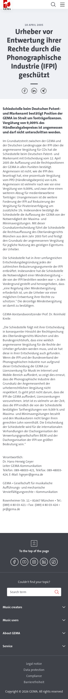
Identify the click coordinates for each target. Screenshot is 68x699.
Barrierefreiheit (34, 682)
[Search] (34, 592)
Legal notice (34, 664)
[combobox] (34, 592)
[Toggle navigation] (53, 4)
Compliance (34, 676)
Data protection (34, 670)
